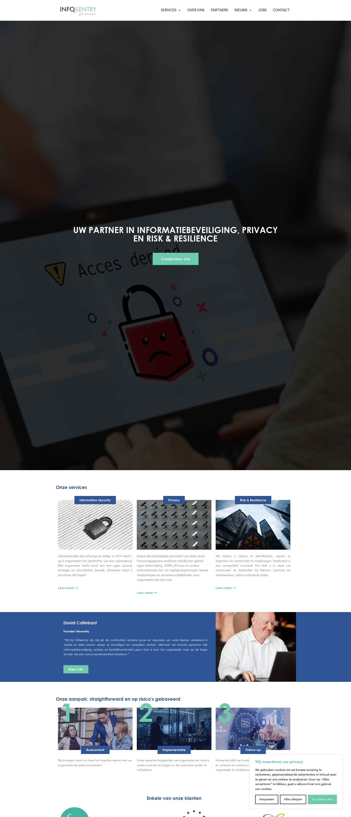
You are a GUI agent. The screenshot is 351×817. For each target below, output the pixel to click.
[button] (95, 750)
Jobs (262, 10)
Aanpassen (266, 799)
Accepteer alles (322, 799)
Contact (281, 10)
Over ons (195, 10)
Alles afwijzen (293, 799)
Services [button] (171, 10)
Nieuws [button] (243, 10)
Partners (219, 10)
